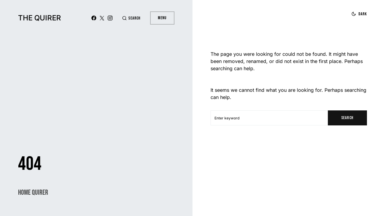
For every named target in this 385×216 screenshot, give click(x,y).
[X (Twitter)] (102, 18)
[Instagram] (110, 18)
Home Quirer (33, 192)
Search (347, 117)
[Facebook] (93, 18)
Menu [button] (162, 17)
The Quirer (39, 18)
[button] (131, 18)
